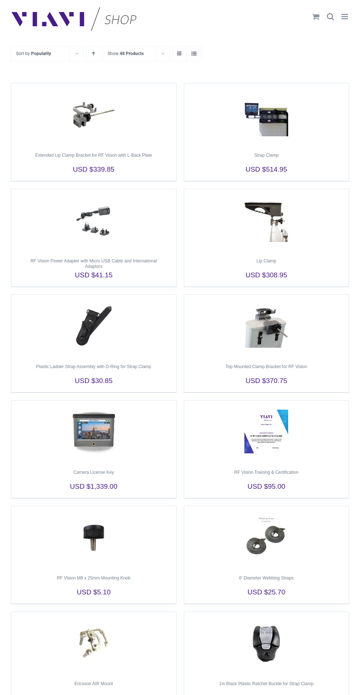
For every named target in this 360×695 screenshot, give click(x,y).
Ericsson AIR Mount (93, 683)
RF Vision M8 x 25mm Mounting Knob (94, 578)
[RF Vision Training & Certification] (266, 431)
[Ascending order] (93, 53)
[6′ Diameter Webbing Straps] (266, 537)
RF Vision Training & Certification (266, 472)
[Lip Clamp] (266, 220)
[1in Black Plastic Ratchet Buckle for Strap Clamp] (266, 643)
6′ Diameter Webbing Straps (266, 578)
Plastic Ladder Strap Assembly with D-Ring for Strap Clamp (93, 366)
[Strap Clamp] (266, 114)
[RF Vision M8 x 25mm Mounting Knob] (93, 537)
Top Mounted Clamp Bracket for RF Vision (266, 366)
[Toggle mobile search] (330, 16)
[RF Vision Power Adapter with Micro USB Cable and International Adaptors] (93, 220)
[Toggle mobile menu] (345, 16)
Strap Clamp (266, 155)
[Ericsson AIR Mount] (93, 643)
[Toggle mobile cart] (316, 16)
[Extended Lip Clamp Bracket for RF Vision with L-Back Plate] (93, 114)
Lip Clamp (266, 260)
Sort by (33, 53)
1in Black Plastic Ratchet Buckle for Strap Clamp (266, 683)
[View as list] (194, 54)
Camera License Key (93, 472)
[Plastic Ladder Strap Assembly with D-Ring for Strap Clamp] (93, 326)
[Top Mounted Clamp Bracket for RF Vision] (266, 326)
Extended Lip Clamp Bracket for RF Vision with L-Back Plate (93, 155)
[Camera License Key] (93, 431)
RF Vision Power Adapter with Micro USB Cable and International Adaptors (93, 263)
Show (126, 53)
